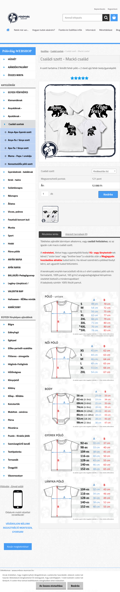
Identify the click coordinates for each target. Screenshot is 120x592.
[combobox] (104, 171)
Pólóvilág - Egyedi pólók (11, 486)
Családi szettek (57, 51)
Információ (91, 30)
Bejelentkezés (99, 8)
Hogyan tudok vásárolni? (43, 30)
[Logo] (21, 18)
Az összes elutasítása (50, 586)
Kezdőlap (45, 51)
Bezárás (75, 586)
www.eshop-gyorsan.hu (23, 570)
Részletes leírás (50, 234)
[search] (106, 17)
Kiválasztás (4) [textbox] (100, 171)
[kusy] (45, 194)
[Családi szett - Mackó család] (79, 82)
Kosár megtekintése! (18, 546)
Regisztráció (112, 8)
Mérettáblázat (105, 30)
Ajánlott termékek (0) (76, 234)
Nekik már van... (21, 30)
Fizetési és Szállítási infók (70, 30)
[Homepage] (8, 29)
